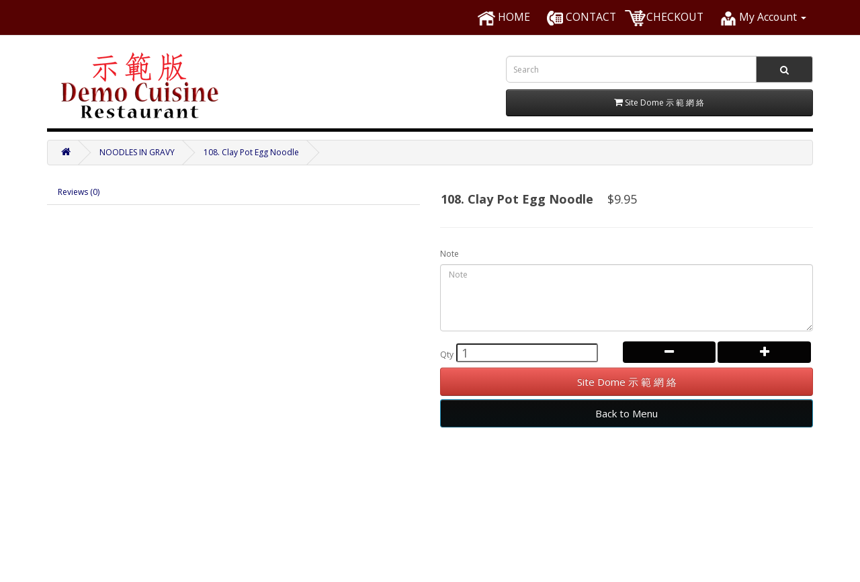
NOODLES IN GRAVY (137, 152)
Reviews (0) (78, 192)
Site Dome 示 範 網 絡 (627, 381)
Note (449, 253)
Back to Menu (626, 413)
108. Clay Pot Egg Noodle (251, 152)
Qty (447, 354)
